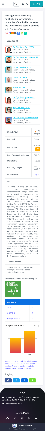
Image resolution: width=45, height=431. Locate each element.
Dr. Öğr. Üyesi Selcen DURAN (25, 118)
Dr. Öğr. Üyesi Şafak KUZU (24, 98)
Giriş (36, 4)
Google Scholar (13, 319)
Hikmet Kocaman (20, 77)
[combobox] (17, 3)
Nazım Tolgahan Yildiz (22, 67)
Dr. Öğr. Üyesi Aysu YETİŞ (23, 47)
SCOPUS (11, 313)
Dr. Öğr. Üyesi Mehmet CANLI (25, 57)
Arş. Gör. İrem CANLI (21, 108)
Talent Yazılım (25, 425)
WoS (9, 307)
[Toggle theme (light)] (27, 3)
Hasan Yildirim (19, 87)
